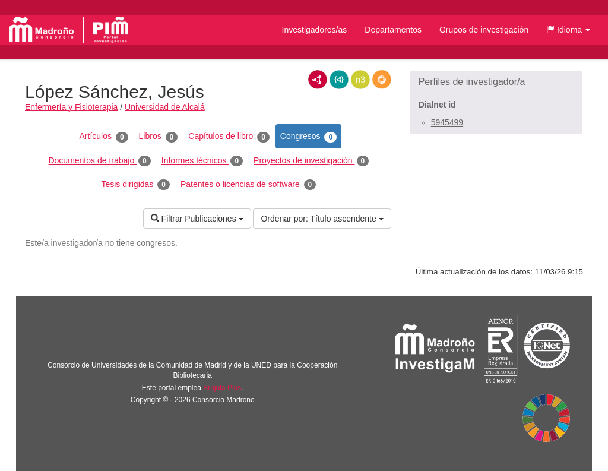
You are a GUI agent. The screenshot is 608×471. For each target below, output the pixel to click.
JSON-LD (339, 79)
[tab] (496, 82)
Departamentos (393, 29)
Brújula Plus (222, 388)
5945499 (447, 122)
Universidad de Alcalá (165, 107)
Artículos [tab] (104, 136)
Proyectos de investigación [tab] (311, 161)
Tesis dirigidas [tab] (135, 184)
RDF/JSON (381, 79)
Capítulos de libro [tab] (229, 136)
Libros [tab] (158, 136)
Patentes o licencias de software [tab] (248, 184)
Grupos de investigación (483, 29)
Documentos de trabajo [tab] (99, 161)
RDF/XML (317, 79)
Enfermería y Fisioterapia (71, 107)
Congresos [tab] (308, 136)
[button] (568, 30)
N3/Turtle (360, 79)
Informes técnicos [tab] (202, 161)
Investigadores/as (314, 29)
